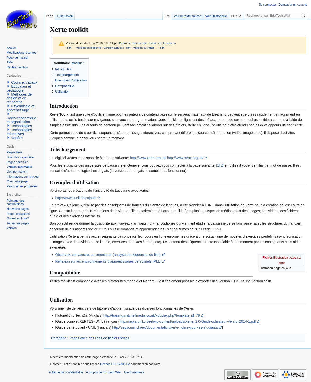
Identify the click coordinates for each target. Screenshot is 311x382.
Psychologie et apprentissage (20, 108)
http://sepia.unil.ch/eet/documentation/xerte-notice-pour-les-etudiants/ (165, 327)
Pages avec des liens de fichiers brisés (99, 338)
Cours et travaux (24, 82)
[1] (218, 165)
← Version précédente (86, 47)
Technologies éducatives (19, 132)
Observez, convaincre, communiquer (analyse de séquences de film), (108, 255)
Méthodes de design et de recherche (19, 98)
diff (69, 47)
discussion (149, 43)
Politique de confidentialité (65, 372)
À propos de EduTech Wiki (103, 372)
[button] (8, 82)
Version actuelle (113, 47)
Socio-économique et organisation (21, 120)
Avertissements (134, 372)
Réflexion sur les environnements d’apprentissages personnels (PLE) (108, 261)
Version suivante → (145, 47)
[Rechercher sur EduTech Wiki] (276, 15)
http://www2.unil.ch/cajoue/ (75, 198)
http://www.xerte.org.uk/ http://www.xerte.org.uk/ (166, 158)
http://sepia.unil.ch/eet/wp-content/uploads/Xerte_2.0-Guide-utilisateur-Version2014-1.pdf (188, 321)
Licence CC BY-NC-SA (115, 364)
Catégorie (58, 338)
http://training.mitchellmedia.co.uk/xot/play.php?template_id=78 (151, 315)
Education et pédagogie (19, 88)
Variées (17, 138)
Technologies (21, 126)
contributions (166, 43)
